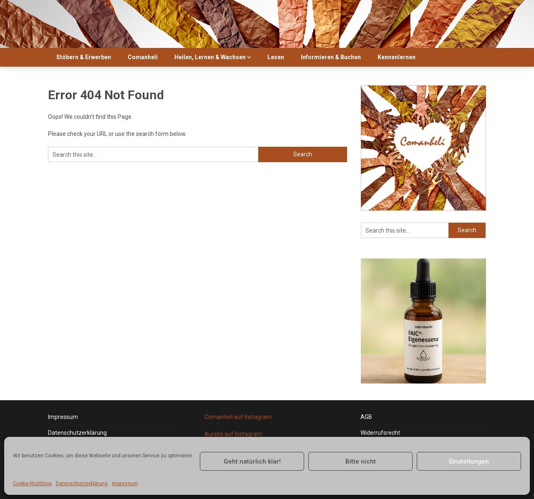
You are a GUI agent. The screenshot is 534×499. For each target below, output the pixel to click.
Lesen (275, 57)
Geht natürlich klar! (252, 461)
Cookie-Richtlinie (32, 483)
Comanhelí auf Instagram (238, 417)
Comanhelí (143, 57)
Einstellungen (469, 461)
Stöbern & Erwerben (83, 57)
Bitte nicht (360, 461)
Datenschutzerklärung (82, 483)
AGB (366, 417)
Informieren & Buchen (331, 57)
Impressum (125, 483)
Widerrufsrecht (380, 432)
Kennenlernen (397, 57)
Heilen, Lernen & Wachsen (210, 57)
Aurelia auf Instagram (233, 434)
